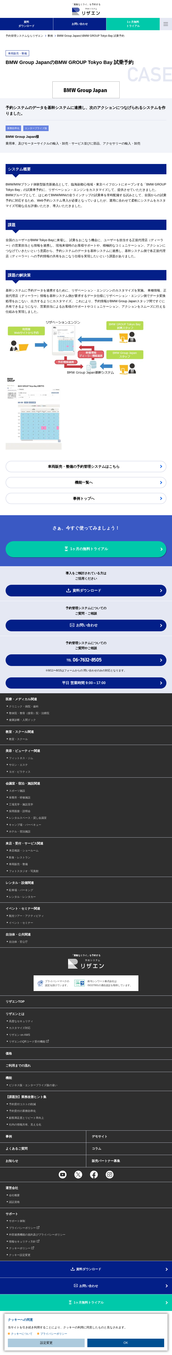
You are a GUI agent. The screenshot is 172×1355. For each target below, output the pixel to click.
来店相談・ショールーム (24, 850)
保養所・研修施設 (19, 797)
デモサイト (100, 1136)
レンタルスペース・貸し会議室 (28, 817)
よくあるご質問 (17, 1148)
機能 (9, 1078)
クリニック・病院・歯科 (24, 706)
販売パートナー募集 (106, 1161)
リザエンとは (15, 1014)
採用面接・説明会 (19, 811)
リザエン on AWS (19, 1034)
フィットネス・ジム (21, 758)
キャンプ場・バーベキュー (25, 824)
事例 (50, 35)
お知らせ (12, 1161)
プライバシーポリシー (53, 1333)
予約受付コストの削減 (22, 1104)
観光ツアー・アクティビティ (26, 915)
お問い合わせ (80, 24)
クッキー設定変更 (19, 1255)
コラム (96, 1148)
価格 (9, 1053)
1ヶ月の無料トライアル (89, 549)
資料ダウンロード (87, 590)
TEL (83, 660)
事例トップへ (84, 498)
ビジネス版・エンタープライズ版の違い (33, 1085)
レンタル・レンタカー (22, 896)
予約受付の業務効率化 (22, 1111)
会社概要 (14, 1195)
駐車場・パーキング (21, 890)
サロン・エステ (18, 764)
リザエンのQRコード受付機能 (27, 1041)
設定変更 (46, 1342)
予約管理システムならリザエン (24, 35)
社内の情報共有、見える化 (25, 1124)
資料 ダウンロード (26, 24)
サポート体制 (17, 1221)
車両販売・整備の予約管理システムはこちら (84, 466)
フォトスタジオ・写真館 (24, 871)
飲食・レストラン (19, 857)
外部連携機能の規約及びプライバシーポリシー (37, 1234)
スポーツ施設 (17, 790)
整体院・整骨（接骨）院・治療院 (29, 713)
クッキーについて (21, 1333)
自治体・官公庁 (18, 941)
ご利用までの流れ (18, 1065)
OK (125, 1342)
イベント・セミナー (21, 922)
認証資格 (14, 1202)
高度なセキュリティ (21, 1021)
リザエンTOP (15, 1001)
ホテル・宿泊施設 (19, 831)
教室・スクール (18, 739)
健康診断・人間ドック (22, 719)
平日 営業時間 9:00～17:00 (83, 683)
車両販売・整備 (18, 864)
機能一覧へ (84, 482)
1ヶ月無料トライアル (89, 1302)
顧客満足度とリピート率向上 (26, 1117)
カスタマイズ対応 (19, 1028)
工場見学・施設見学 (21, 804)
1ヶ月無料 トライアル (133, 24)
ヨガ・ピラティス (19, 771)
